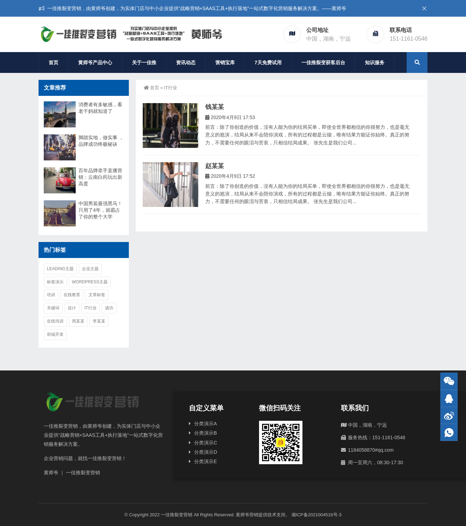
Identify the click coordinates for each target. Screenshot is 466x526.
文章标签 (97, 294)
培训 (51, 294)
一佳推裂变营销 (176, 514)
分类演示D (205, 452)
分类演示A (205, 423)
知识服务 (374, 62)
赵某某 (214, 165)
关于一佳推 (144, 62)
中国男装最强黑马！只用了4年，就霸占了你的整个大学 (100, 210)
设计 (72, 308)
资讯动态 (185, 62)
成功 (109, 308)
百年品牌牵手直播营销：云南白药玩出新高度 (100, 177)
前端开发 (55, 334)
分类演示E (205, 461)
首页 (53, 62)
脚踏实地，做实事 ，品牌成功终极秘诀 (101, 141)
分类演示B (205, 433)
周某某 (78, 321)
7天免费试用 (268, 62)
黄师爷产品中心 (95, 62)
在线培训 (55, 321)
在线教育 (72, 294)
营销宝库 (225, 62)
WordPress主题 (90, 281)
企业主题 (90, 268)
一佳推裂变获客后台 (323, 62)
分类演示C (205, 442)
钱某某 (214, 106)
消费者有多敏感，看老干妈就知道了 (100, 108)
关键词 (53, 308)
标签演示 (55, 281)
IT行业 (90, 308)
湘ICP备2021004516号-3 (316, 514)
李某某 (99, 321)
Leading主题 (60, 268)
